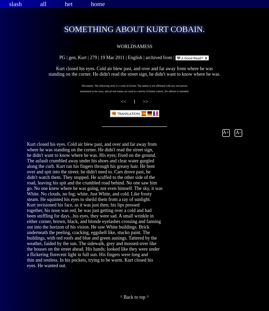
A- (238, 132)
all (43, 4)
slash (15, 4)
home (98, 4)
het (69, 4)
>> (145, 101)
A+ (226, 132)
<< (124, 101)
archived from (159, 57)
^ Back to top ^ (134, 297)
